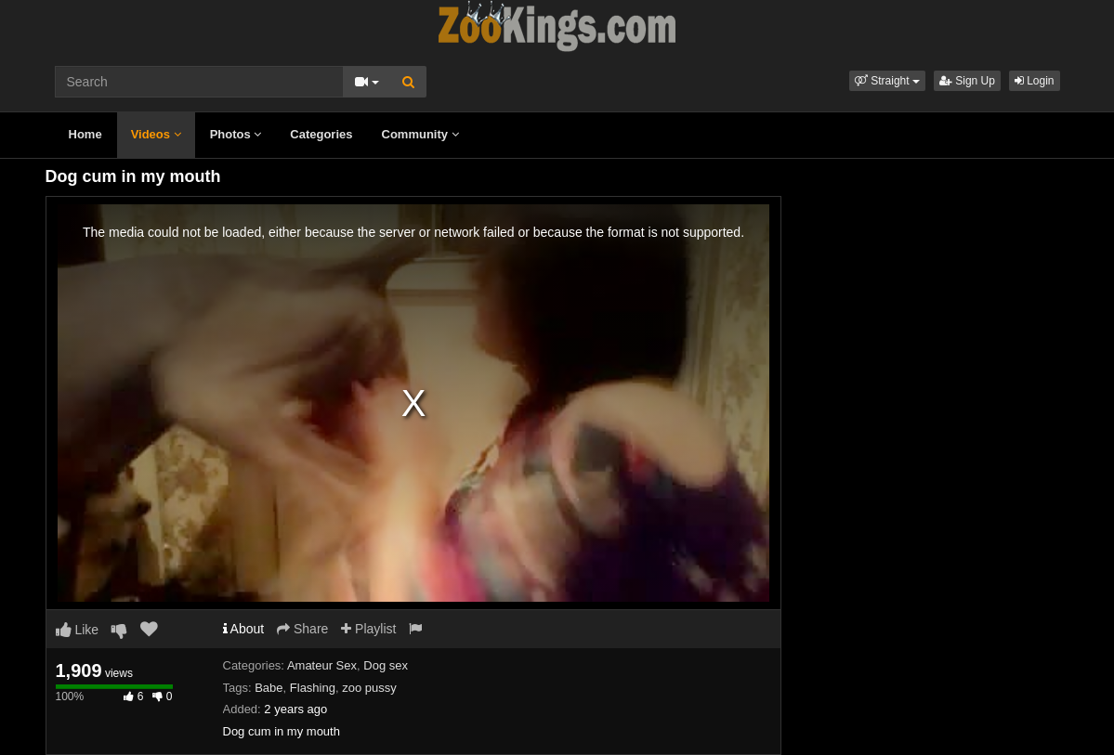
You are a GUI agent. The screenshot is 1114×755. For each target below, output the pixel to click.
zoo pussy (369, 688)
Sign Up (967, 80)
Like (77, 629)
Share (302, 628)
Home (85, 134)
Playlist (368, 628)
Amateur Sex (322, 665)
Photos (236, 134)
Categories (321, 134)
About (244, 628)
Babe (268, 688)
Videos (156, 134)
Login (1035, 80)
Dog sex (385, 665)
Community (420, 134)
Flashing (312, 688)
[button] (887, 81)
